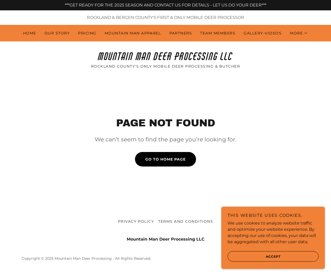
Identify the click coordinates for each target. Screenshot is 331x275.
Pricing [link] (87, 33)
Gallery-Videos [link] (263, 33)
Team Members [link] (217, 33)
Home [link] (29, 33)
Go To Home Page (165, 159)
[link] (165, 58)
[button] (299, 33)
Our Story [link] (57, 33)
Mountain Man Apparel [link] (133, 33)
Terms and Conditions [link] (185, 221)
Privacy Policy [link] (136, 221)
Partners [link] (180, 33)
